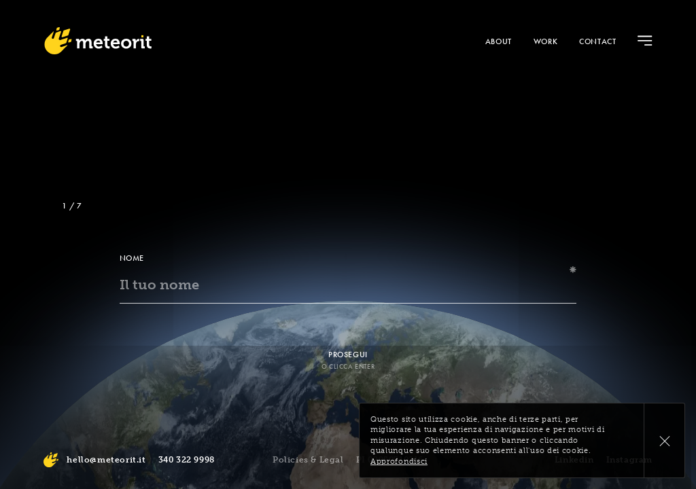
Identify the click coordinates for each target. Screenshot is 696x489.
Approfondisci (399, 461)
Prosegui (348, 354)
